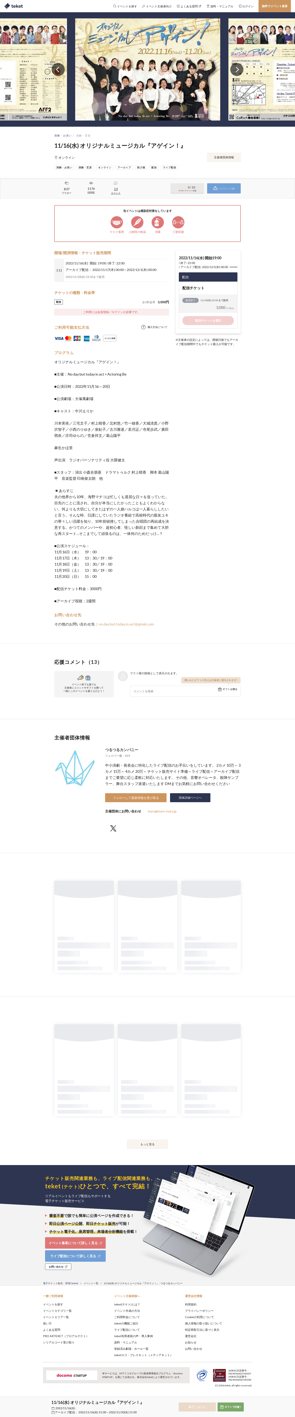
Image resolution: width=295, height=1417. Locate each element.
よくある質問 (51, 1329)
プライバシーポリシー (199, 1310)
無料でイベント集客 (275, 6)
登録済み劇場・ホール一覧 (131, 1348)
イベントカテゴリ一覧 (57, 1310)
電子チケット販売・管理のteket (60, 1283)
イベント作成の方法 (127, 1310)
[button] (36, 1401)
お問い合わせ (193, 1348)
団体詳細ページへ (190, 797)
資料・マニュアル (125, 1342)
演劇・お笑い (63, 135)
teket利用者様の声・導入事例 (133, 1336)
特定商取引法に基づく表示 (202, 1329)
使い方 (47, 1323)
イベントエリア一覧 (56, 1317)
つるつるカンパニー (121, 749)
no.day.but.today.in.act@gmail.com (126, 624)
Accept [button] (250, 1396)
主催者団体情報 (224, 157)
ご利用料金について (127, 1317)
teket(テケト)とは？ (127, 1304)
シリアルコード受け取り (59, 1342)
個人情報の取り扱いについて (203, 1323)
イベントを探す (53, 1304)
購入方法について (157, 327)
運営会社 (190, 1336)
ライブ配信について (127, 1329)
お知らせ (190, 1342)
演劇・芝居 (83, 135)
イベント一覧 (91, 1283)
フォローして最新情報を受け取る (136, 798)
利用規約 (190, 1304)
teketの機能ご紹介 (126, 1323)
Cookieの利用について (199, 1317)
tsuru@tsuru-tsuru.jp (162, 811)
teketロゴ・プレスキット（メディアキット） (143, 1355)
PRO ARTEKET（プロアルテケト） (66, 1336)
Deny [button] (229, 1396)
